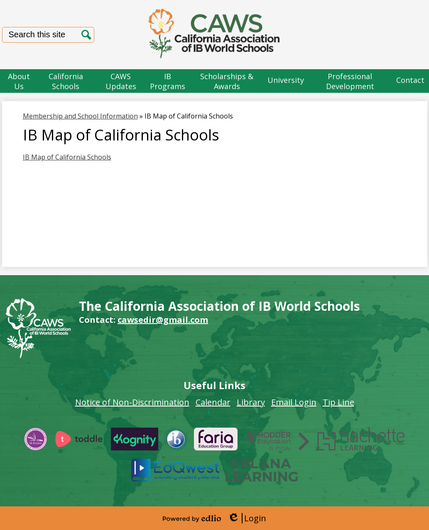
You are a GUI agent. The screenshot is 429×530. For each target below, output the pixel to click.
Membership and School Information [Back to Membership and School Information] (80, 116)
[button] (19, 81)
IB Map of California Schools (67, 157)
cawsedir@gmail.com (163, 319)
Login (247, 518)
